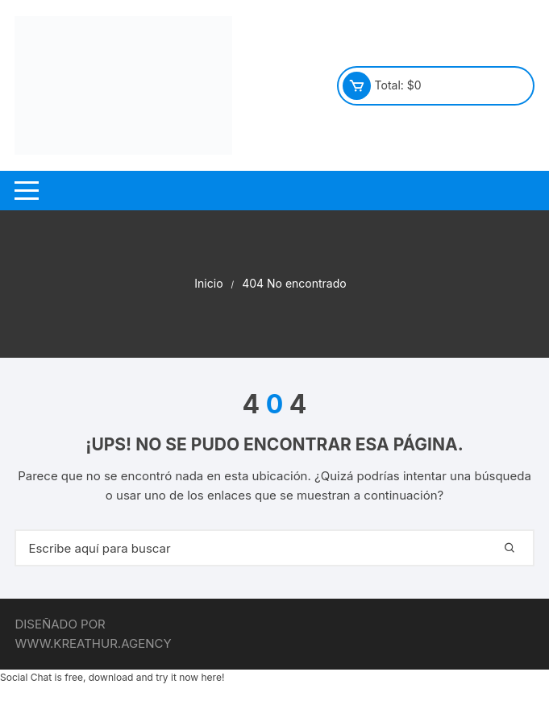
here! (212, 677)
